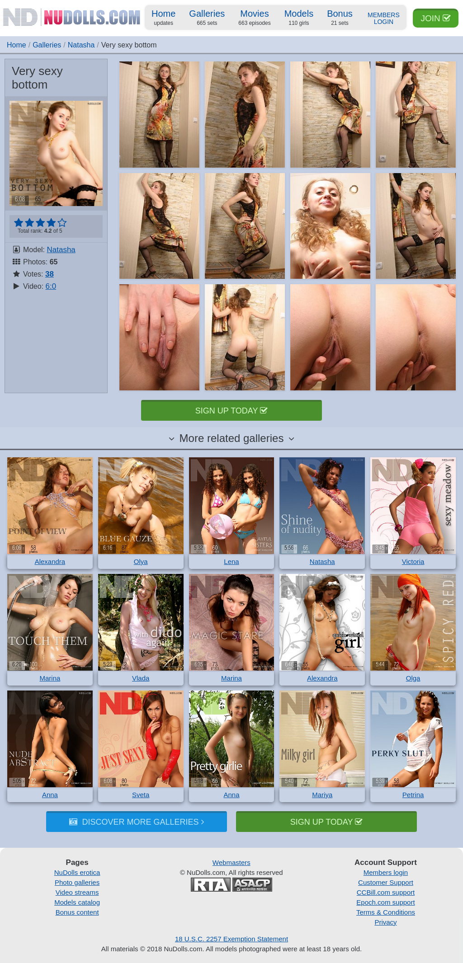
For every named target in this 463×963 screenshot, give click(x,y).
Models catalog (77, 902)
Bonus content (77, 912)
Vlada (140, 678)
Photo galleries (77, 882)
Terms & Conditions (385, 912)
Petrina (413, 795)
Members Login (384, 18)
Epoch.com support (385, 902)
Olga (413, 678)
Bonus (340, 18)
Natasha (81, 45)
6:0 (51, 286)
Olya (141, 561)
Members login (386, 872)
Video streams (77, 892)
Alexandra (50, 561)
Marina (49, 678)
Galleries (207, 18)
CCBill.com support (386, 892)
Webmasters (231, 862)
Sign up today (231, 410)
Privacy (385, 922)
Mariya (322, 795)
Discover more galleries (136, 822)
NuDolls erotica (77, 872)
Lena (231, 561)
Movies (254, 18)
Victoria (413, 561)
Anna (50, 795)
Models (298, 18)
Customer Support (385, 882)
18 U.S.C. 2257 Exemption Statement (231, 939)
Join (435, 18)
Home (163, 18)
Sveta (140, 795)
